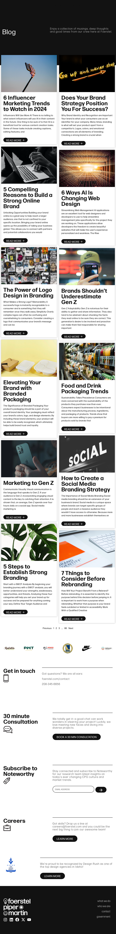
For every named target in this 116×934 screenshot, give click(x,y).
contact (110, 5)
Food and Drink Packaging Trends (85, 388)
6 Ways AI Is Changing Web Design (80, 197)
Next (71, 628)
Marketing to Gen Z (28, 482)
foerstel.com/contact (56, 679)
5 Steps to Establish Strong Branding (25, 571)
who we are (60, 5)
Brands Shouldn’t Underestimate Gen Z (84, 296)
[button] (3, 648)
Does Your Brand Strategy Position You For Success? (84, 103)
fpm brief (96, 5)
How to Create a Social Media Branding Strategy (85, 483)
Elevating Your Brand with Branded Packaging (22, 390)
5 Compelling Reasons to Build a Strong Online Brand (27, 197)
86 (65, 628)
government (103, 916)
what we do (79, 5)
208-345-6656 (51, 684)
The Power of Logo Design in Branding (28, 292)
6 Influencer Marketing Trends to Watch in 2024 (26, 103)
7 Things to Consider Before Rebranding (83, 578)
